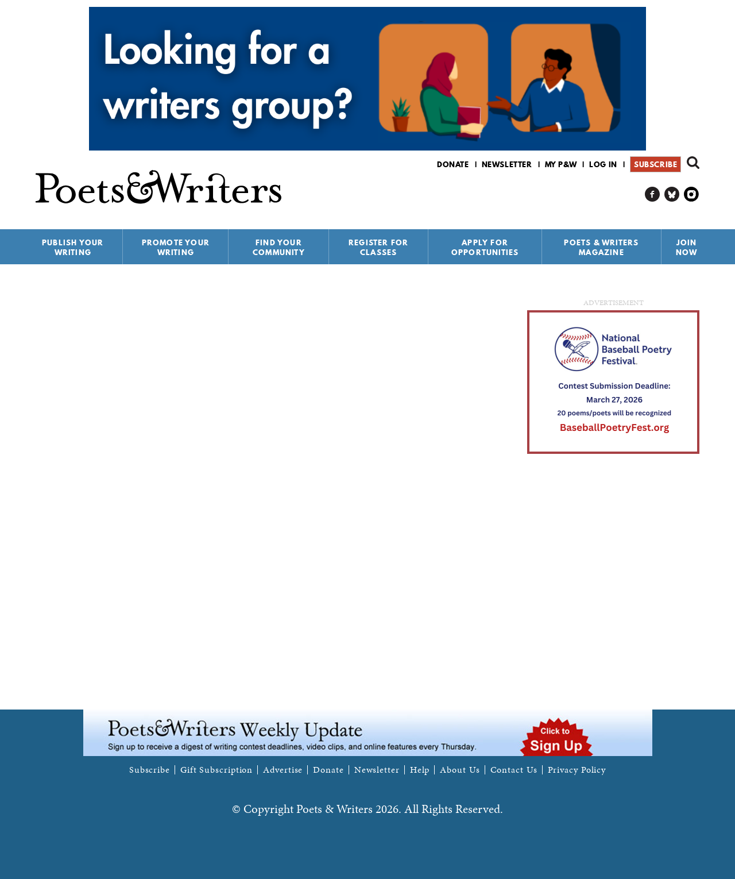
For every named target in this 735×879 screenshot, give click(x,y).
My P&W (561, 164)
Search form (693, 162)
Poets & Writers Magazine (601, 247)
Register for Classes (378, 247)
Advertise (283, 769)
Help (420, 769)
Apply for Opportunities (485, 247)
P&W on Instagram (691, 194)
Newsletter (507, 164)
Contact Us (513, 769)
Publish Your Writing (72, 247)
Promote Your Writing (176, 247)
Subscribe (655, 164)
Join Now (687, 247)
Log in (603, 164)
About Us (459, 769)
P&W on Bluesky (672, 194)
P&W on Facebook (652, 194)
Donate (453, 164)
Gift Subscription (216, 769)
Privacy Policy (577, 769)
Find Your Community (279, 247)
